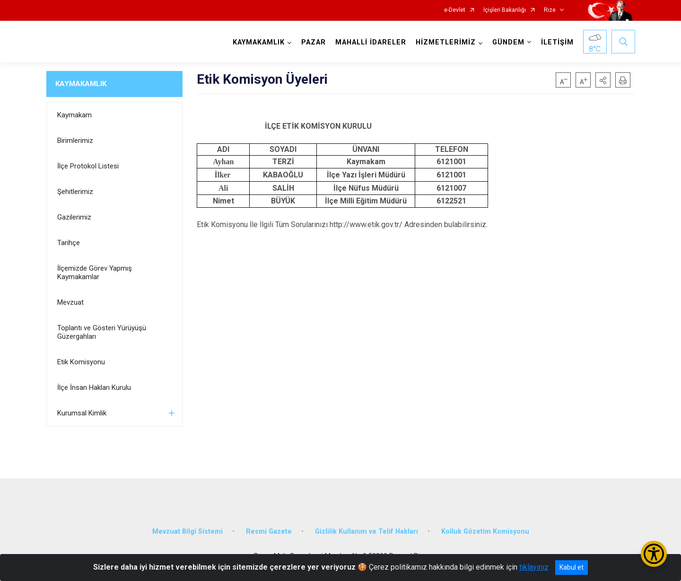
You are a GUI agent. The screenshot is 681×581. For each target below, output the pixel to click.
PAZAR (313, 42)
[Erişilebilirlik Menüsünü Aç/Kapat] (654, 554)
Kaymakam (74, 115)
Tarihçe (68, 242)
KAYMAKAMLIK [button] (259, 42)
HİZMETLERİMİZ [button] (446, 42)
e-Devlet (454, 10)
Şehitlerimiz (75, 191)
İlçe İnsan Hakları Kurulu (94, 387)
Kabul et (571, 567)
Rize (550, 10)
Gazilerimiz (74, 217)
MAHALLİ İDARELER (370, 42)
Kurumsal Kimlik (81, 413)
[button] (603, 80)
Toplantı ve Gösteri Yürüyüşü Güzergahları (101, 332)
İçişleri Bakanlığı (504, 10)
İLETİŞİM (557, 42)
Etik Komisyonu (81, 362)
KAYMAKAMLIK (80, 83)
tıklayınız (534, 567)
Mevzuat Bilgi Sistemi (187, 532)
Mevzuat (70, 302)
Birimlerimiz (75, 140)
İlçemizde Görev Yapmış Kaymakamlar (94, 272)
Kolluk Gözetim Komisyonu (485, 532)
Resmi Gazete (269, 532)
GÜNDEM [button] (508, 42)
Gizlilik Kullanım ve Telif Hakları (366, 532)
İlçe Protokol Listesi (88, 166)
